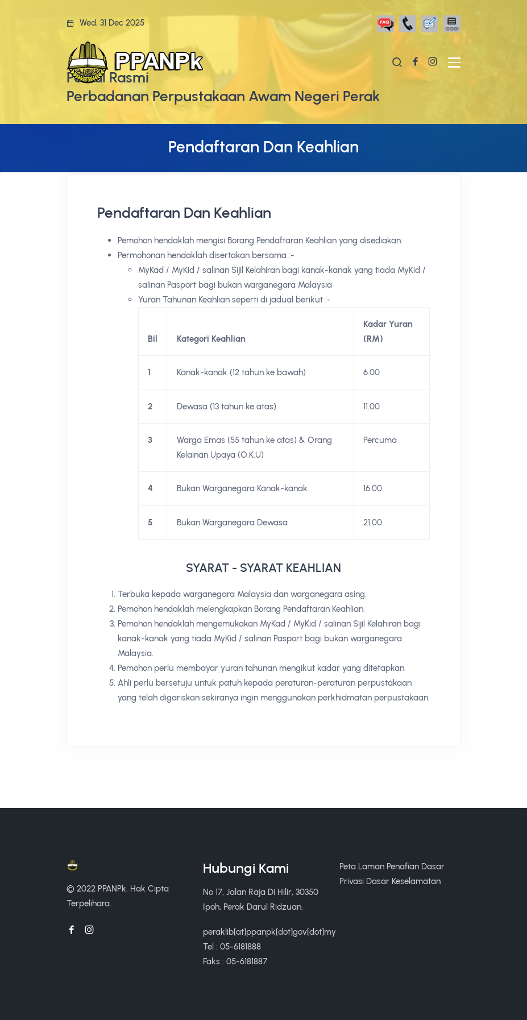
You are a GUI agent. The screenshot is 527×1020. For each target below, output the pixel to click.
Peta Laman (361, 866)
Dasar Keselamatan (403, 881)
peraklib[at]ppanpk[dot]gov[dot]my (269, 931)
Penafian (403, 866)
